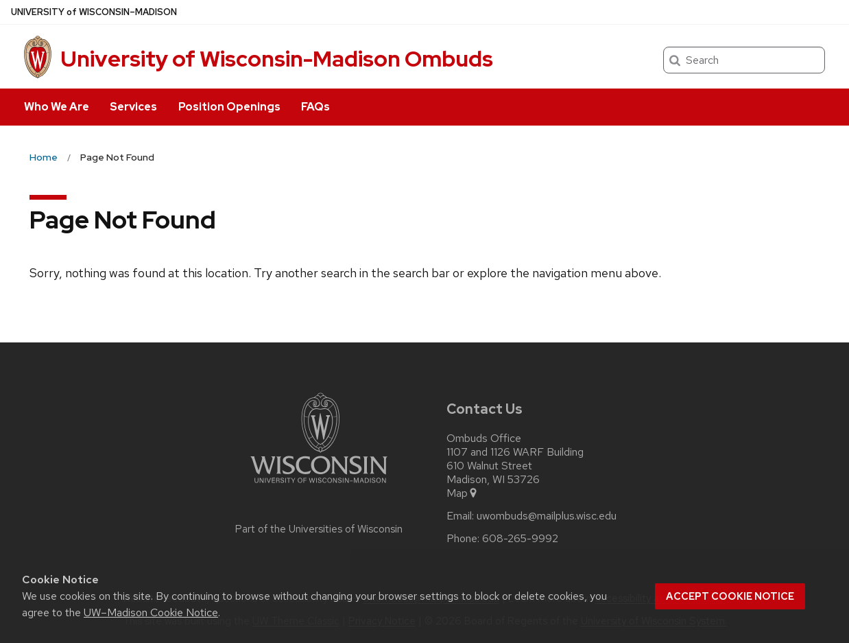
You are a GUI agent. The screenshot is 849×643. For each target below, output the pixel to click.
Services (133, 107)
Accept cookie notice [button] (730, 596)
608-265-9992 (520, 539)
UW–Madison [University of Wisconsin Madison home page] (94, 12)
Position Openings (229, 107)
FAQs (315, 107)
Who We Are (56, 107)
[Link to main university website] (318, 485)
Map (462, 493)
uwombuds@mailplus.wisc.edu (547, 516)
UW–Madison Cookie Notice (151, 612)
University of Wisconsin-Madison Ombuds (276, 58)
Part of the (319, 529)
